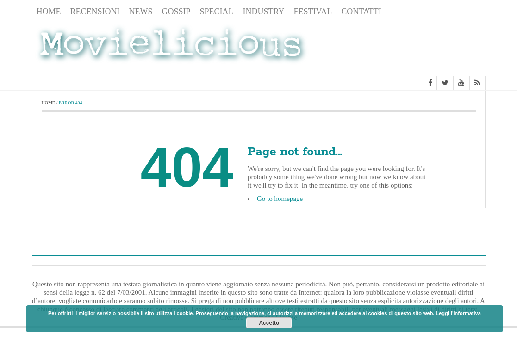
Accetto (269, 323)
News (141, 11)
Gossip (176, 11)
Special (217, 11)
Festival (313, 11)
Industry (264, 11)
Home (49, 11)
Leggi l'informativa (458, 313)
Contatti (361, 11)
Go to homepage (280, 198)
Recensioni (95, 11)
